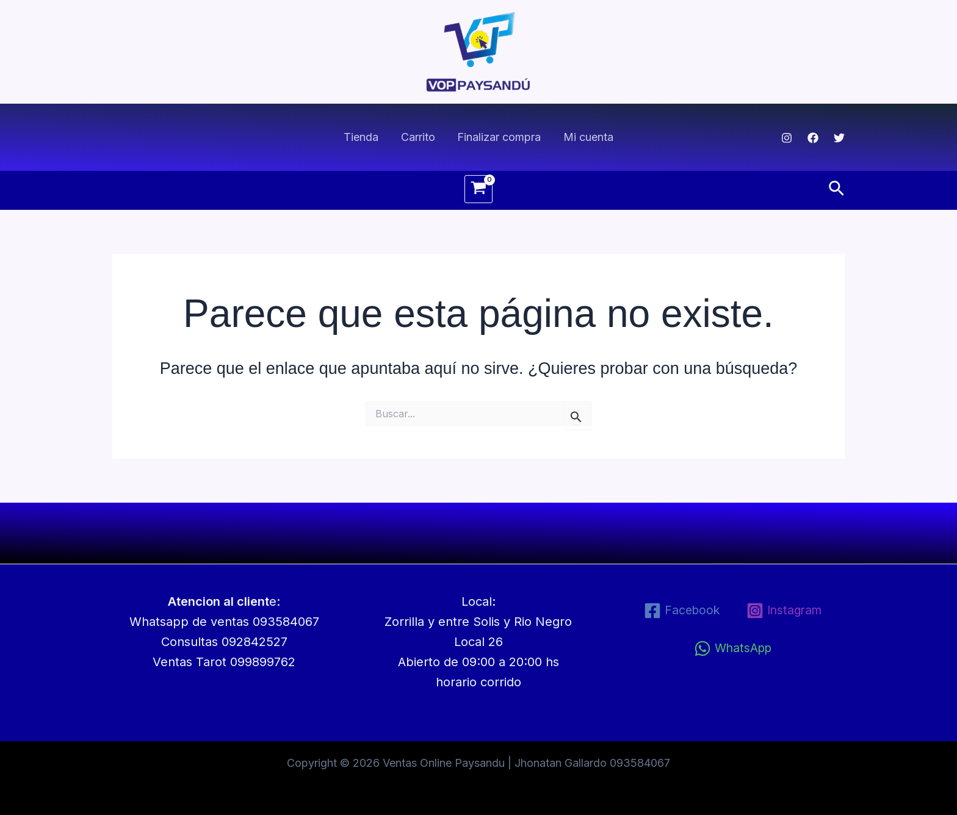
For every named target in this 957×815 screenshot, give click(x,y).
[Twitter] (839, 137)
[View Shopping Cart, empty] (478, 189)
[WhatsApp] (733, 648)
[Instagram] (786, 137)
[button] (836, 189)
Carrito (418, 137)
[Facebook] (812, 137)
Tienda (361, 137)
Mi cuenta (588, 137)
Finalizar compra (499, 137)
